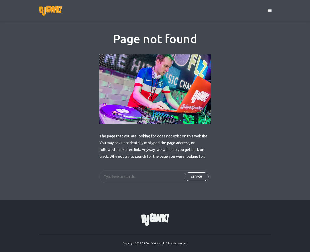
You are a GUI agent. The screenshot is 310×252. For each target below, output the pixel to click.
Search (196, 176)
